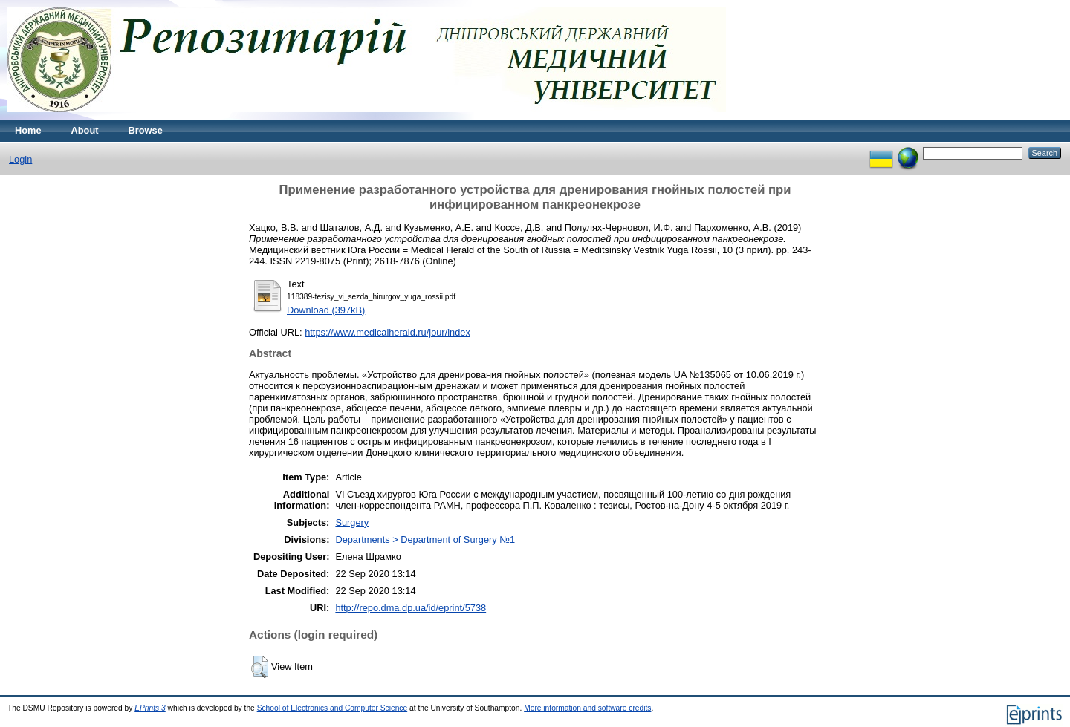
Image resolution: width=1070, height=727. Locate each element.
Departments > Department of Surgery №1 (425, 539)
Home (28, 130)
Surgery (352, 522)
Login (20, 159)
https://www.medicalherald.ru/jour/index (387, 332)
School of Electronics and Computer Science (332, 708)
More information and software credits (587, 708)
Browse (146, 130)
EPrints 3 (150, 708)
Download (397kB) (326, 310)
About (85, 130)
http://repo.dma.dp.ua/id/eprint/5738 (410, 607)
